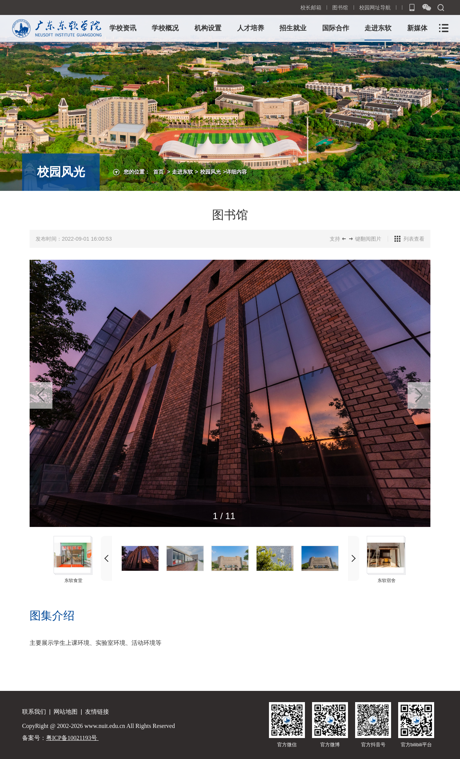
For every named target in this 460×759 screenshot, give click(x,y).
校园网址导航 (375, 7)
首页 (158, 172)
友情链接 (97, 711)
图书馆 (340, 7)
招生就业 (292, 28)
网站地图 (66, 711)
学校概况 (165, 28)
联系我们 (34, 711)
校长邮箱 (310, 7)
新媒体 (417, 28)
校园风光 (210, 172)
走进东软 (377, 28)
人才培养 (250, 28)
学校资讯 (122, 28)
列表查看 (413, 239)
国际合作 (335, 28)
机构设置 (207, 28)
